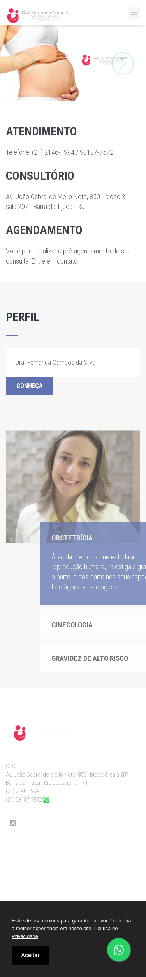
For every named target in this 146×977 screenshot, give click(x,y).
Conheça (29, 385)
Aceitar (30, 955)
